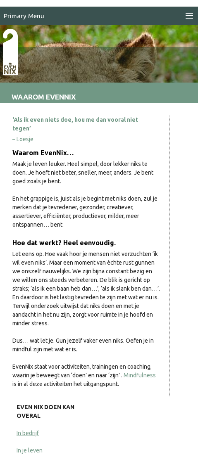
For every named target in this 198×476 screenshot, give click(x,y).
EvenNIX (14, 65)
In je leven (30, 450)
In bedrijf (28, 433)
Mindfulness (140, 375)
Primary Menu (24, 15)
